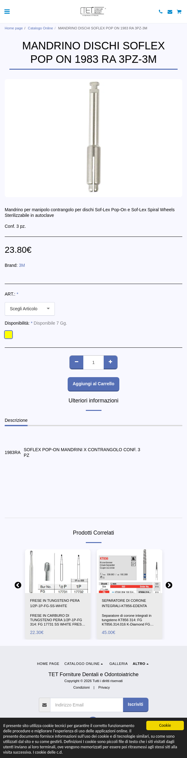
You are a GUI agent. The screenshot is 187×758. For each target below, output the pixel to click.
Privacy (104, 687)
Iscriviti (135, 704)
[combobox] (30, 309)
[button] (7, 11)
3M (22, 265)
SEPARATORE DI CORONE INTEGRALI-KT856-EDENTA (124, 603)
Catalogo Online (40, 28)
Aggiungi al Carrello (93, 383)
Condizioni (81, 687)
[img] (58, 571)
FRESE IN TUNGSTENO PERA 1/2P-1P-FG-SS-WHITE (55, 603)
